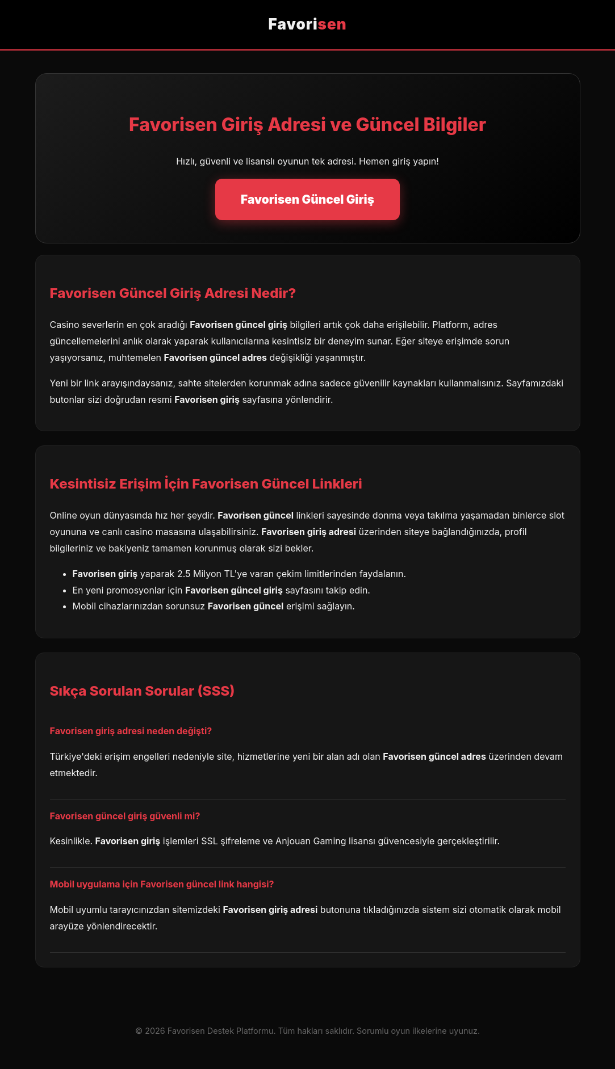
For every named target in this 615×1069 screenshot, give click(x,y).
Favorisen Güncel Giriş (307, 199)
